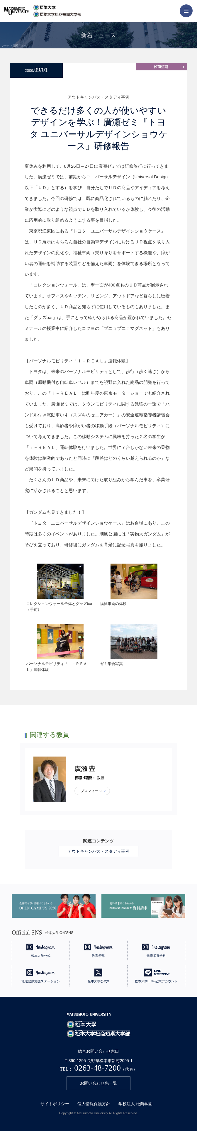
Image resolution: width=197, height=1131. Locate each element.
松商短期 (161, 67)
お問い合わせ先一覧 (98, 1083)
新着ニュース (21, 45)
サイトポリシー (54, 1103)
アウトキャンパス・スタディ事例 (98, 851)
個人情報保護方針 (93, 1103)
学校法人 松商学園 (135, 1103)
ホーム (5, 45)
